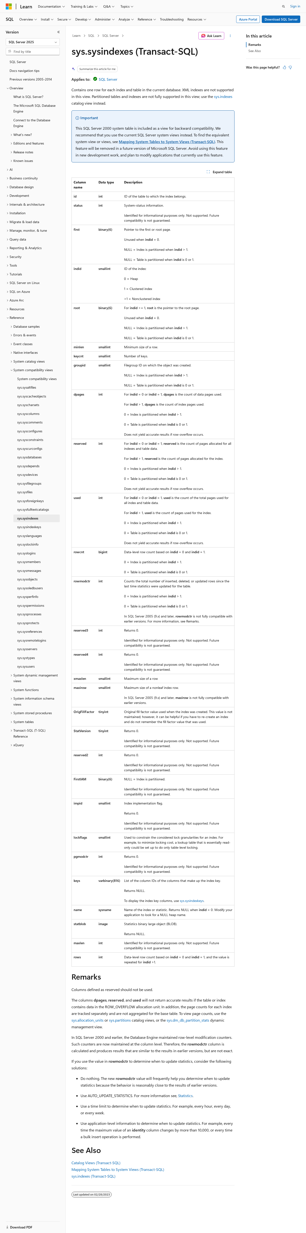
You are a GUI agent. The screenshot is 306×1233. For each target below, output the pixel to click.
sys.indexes (223, 96)
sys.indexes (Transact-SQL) (93, 1176)
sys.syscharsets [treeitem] (28, 404)
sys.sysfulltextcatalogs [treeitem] (33, 509)
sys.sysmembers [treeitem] (29, 561)
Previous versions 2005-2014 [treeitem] (31, 79)
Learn (76, 35)
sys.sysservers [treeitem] (27, 649)
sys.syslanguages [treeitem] (29, 535)
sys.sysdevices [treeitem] (27, 474)
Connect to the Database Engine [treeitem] (31, 123)
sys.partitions (120, 1020)
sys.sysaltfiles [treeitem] (26, 387)
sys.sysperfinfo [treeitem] (27, 596)
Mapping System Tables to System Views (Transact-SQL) (167, 141)
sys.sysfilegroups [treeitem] (29, 483)
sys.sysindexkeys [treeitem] (29, 527)
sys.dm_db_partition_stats (188, 1020)
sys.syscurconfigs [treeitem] (29, 448)
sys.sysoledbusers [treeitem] (30, 588)
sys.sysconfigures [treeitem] (29, 431)
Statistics (185, 1095)
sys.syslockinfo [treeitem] (27, 544)
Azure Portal (248, 19)
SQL (91, 35)
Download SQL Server (281, 19)
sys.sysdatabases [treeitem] (29, 457)
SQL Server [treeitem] (18, 61)
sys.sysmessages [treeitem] (29, 570)
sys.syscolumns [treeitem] (28, 413)
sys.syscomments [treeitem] (30, 422)
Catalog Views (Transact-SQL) (95, 1162)
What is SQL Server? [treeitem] (28, 96)
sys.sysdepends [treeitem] (28, 466)
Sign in (295, 6)
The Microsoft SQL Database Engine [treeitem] (34, 108)
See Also (254, 50)
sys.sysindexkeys (192, 900)
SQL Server (110, 35)
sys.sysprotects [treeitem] (28, 623)
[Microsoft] (9, 6)
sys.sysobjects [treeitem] (27, 579)
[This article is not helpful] (290, 67)
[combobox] (33, 42)
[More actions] (230, 36)
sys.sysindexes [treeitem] (27, 518)
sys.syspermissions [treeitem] (30, 605)
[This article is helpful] (284, 67)
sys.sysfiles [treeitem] (25, 492)
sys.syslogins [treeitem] (26, 553)
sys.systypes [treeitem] (26, 657)
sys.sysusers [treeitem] (26, 666)
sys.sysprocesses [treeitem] (29, 614)
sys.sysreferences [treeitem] (29, 631)
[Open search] (283, 6)
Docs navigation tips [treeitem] (24, 70)
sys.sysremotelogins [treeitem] (31, 640)
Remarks (254, 44)
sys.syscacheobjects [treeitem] (31, 396)
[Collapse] (59, 32)
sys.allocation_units (87, 1020)
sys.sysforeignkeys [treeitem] (30, 501)
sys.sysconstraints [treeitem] (30, 439)
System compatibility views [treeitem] (37, 378)
